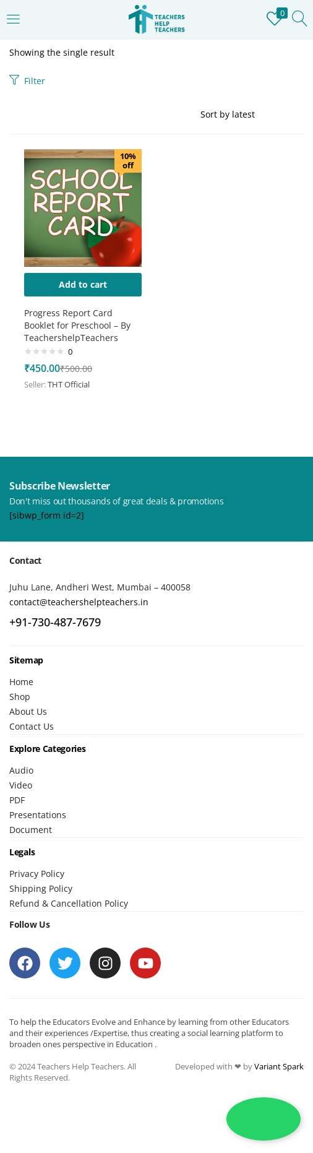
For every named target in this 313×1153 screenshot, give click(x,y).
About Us (28, 711)
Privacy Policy (36, 873)
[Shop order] (252, 114)
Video (20, 785)
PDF (17, 800)
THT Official (69, 384)
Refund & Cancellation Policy (68, 903)
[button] (83, 284)
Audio (21, 770)
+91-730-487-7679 (55, 622)
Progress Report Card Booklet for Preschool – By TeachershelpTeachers (77, 325)
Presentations (37, 815)
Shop (19, 696)
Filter (27, 81)
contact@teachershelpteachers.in (78, 602)
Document (30, 830)
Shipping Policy (40, 888)
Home (21, 682)
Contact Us (31, 726)
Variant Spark (279, 1066)
